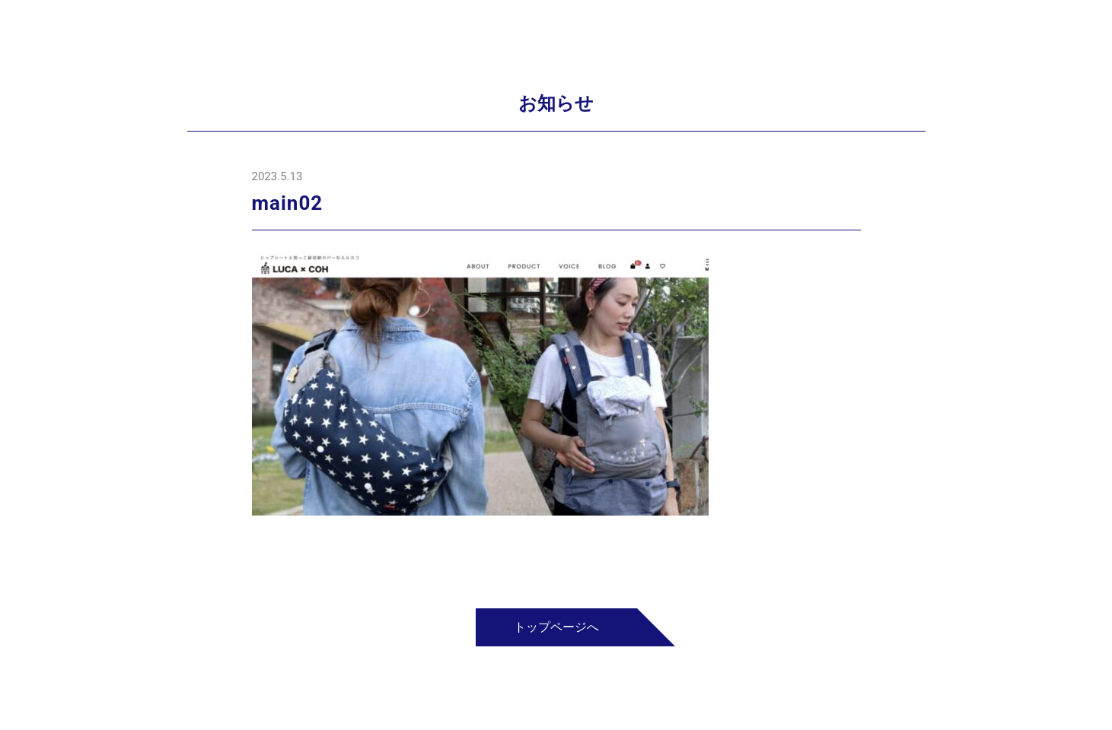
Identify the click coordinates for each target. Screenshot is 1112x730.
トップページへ (556, 627)
